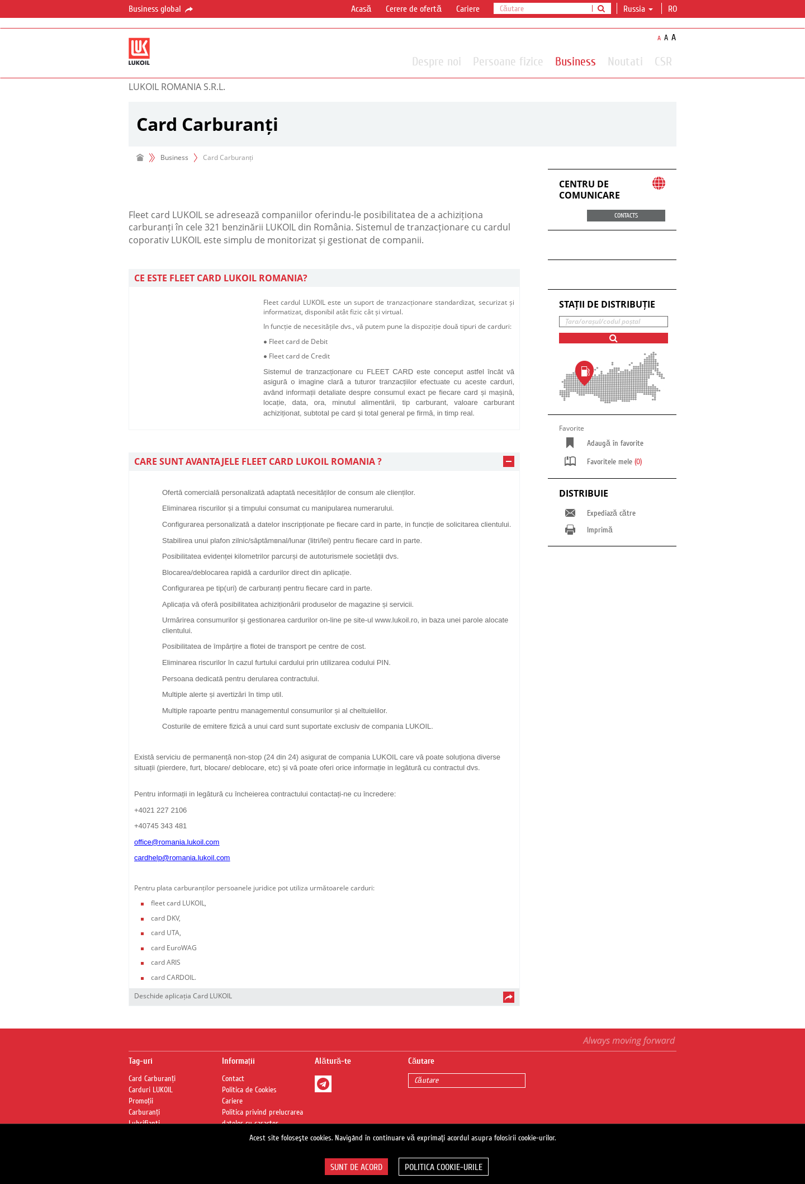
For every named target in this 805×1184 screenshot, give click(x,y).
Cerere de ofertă (414, 9)
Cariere (468, 9)
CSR (663, 61)
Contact (233, 1078)
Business (575, 61)
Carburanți (144, 1112)
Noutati (625, 61)
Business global (162, 9)
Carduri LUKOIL (151, 1090)
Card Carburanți (152, 1078)
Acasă (361, 9)
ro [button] (673, 9)
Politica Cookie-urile (443, 1167)
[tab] (324, 278)
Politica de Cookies (249, 1090)
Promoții (141, 1101)
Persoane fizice (508, 61)
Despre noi (436, 61)
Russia (638, 9)
